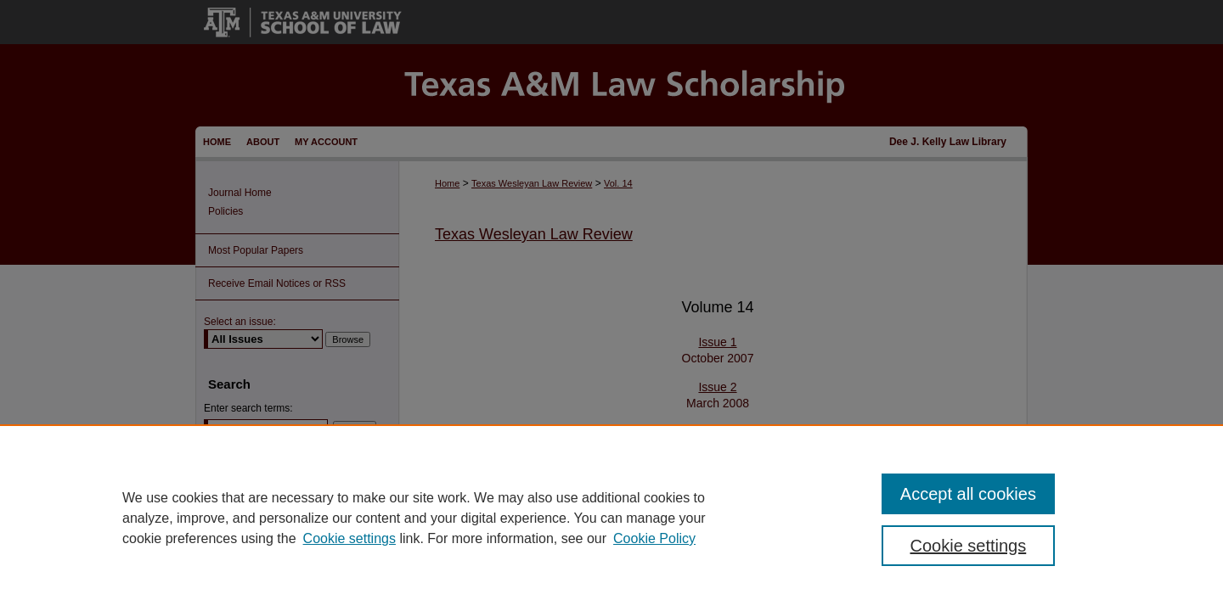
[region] (611, 517)
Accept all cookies (968, 494)
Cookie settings (349, 538)
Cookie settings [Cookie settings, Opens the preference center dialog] (968, 545)
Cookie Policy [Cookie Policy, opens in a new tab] (654, 538)
